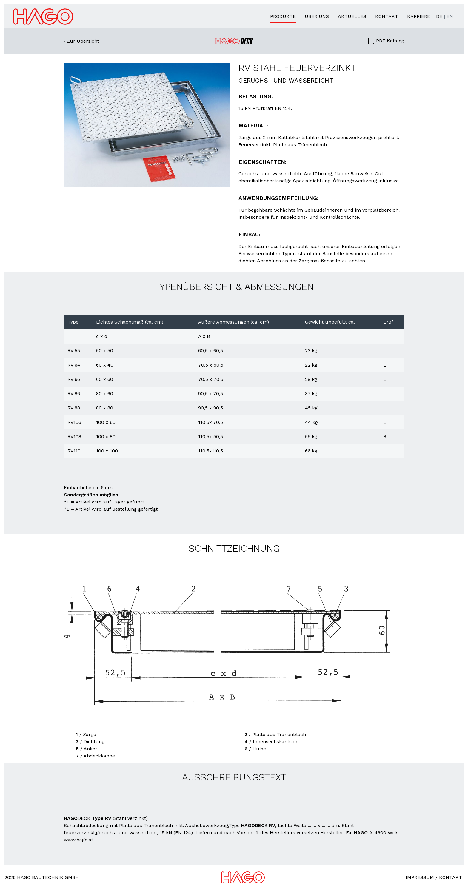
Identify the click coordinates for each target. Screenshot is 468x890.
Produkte (283, 16)
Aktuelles (352, 16)
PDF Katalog (385, 41)
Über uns (317, 16)
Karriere (418, 16)
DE (439, 16)
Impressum (420, 877)
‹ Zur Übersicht (81, 41)
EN (450, 16)
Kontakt (386, 16)
